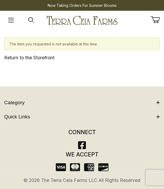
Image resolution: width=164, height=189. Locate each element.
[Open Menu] (11, 20)
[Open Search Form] (31, 20)
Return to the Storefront (29, 57)
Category (82, 102)
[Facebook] (82, 147)
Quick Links (82, 116)
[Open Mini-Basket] (157, 19)
